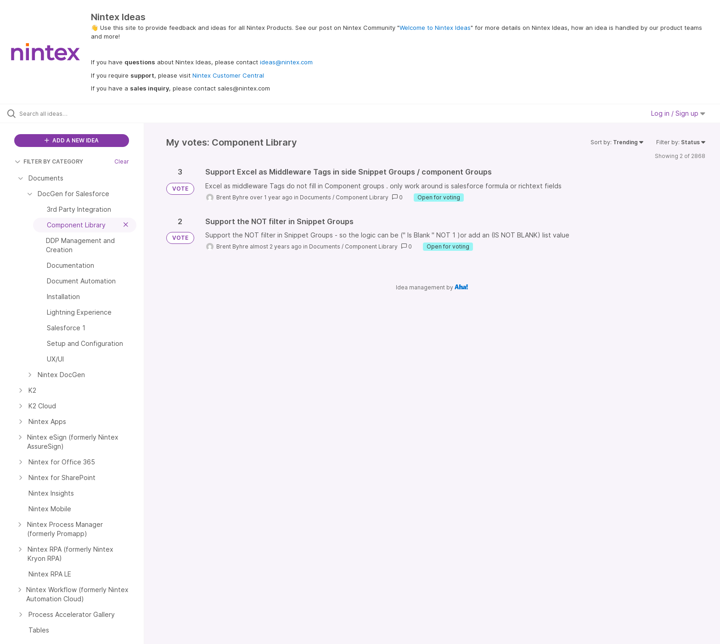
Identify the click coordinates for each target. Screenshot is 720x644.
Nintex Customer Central (228, 75)
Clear (121, 161)
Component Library (362, 197)
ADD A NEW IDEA (72, 140)
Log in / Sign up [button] (678, 113)
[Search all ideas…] (84, 113)
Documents (315, 197)
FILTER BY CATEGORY (49, 161)
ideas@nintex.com (286, 62)
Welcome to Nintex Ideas (435, 27)
